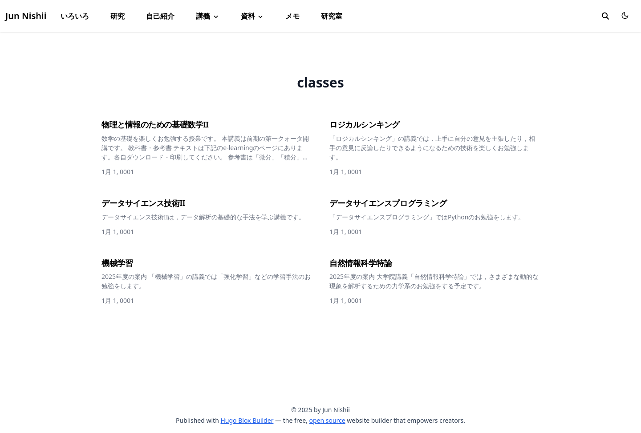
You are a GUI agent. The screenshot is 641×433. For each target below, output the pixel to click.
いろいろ (75, 16)
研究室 (331, 16)
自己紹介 (160, 16)
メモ (292, 16)
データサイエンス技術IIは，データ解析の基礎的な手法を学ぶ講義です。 (203, 217)
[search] (605, 16)
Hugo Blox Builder (246, 420)
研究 (117, 16)
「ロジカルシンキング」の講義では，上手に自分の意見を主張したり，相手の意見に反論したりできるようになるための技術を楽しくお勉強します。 (432, 147)
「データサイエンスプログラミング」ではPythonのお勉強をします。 (426, 217)
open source (327, 420)
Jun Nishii (25, 16)
